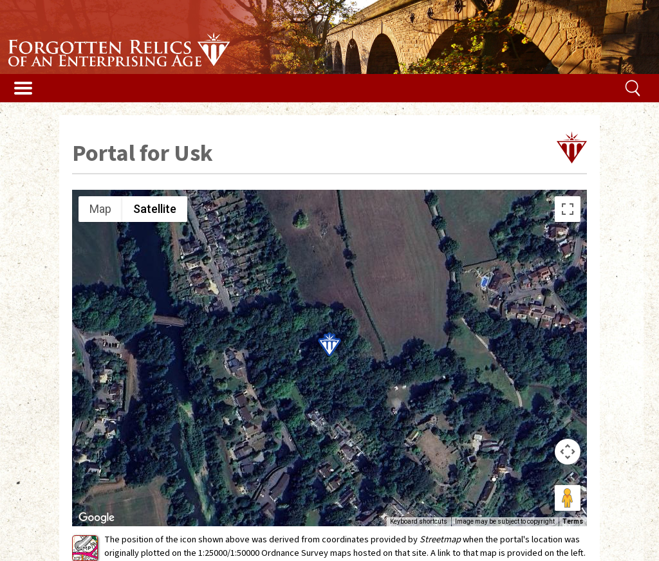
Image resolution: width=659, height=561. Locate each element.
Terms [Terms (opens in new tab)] (572, 521)
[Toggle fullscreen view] (567, 209)
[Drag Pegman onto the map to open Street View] (567, 498)
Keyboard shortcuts (418, 521)
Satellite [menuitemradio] (154, 209)
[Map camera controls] (567, 451)
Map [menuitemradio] (100, 209)
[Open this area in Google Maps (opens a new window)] (96, 518)
